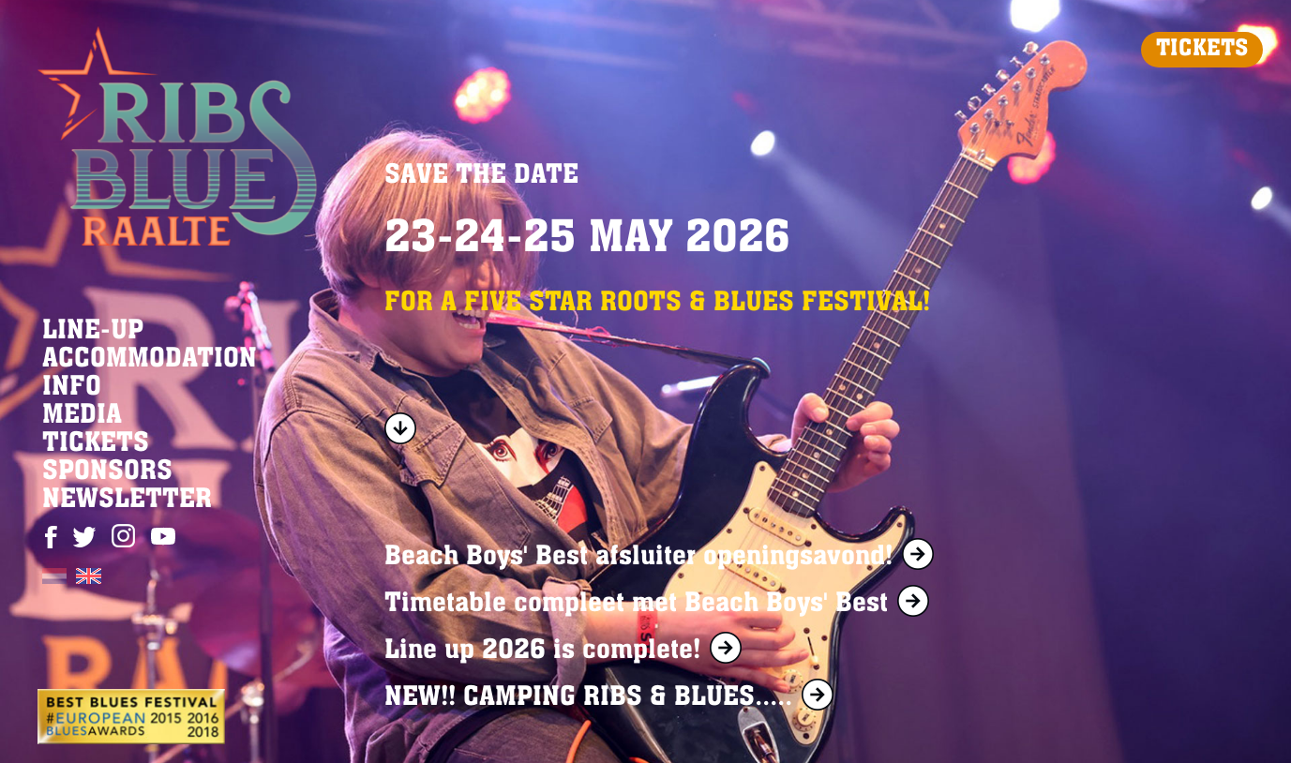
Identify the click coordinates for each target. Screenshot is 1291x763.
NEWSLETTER (127, 500)
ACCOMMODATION (149, 360)
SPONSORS (107, 472)
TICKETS (1202, 49)
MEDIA (82, 416)
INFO (71, 388)
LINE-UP (92, 332)
